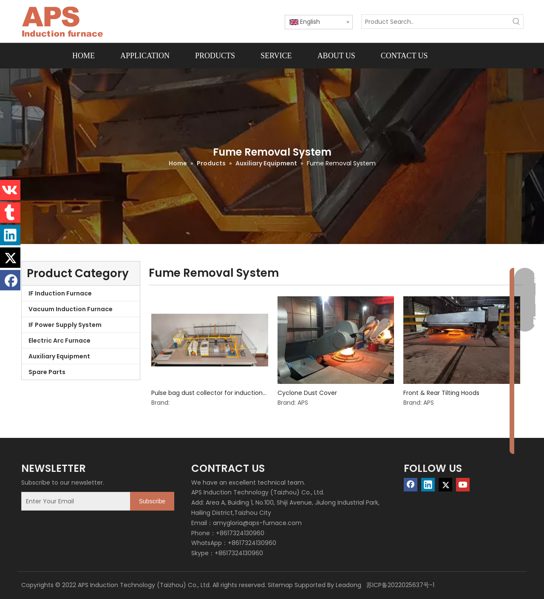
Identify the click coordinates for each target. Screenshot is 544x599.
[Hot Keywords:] (516, 21)
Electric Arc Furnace (59, 340)
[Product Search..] (436, 21)
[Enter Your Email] (74, 501)
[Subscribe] (152, 501)
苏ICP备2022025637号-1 (399, 585)
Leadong (348, 585)
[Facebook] (410, 484)
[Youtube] (463, 484)
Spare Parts (46, 372)
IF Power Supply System (65, 325)
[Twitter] (445, 484)
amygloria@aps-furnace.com (257, 523)
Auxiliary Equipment (59, 356)
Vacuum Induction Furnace (70, 309)
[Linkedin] (428, 484)
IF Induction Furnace (60, 293)
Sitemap (280, 585)
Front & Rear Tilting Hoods (441, 393)
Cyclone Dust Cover (307, 393)
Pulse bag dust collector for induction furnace (207, 393)
